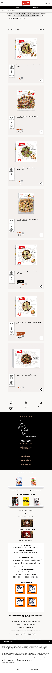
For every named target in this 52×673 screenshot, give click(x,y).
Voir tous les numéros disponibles (25, 510)
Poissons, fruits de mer (35, 560)
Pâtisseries (36, 563)
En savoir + (26, 578)
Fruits (21, 563)
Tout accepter (34, 669)
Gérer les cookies (37, 657)
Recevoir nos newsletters (35, 490)
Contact (37, 622)
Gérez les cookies (24, 621)
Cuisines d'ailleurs (19, 560)
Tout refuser (17, 669)
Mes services (35, 7)
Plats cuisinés (26, 560)
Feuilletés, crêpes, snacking (36, 559)
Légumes (22, 562)
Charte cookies (32, 621)
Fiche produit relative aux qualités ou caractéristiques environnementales (26, 625)
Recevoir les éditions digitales (17, 490)
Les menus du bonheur (33, 566)
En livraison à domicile (17, 547)
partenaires (33, 646)
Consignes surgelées (23, 552)
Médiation (38, 621)
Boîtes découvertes (18, 566)
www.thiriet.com (24, 646)
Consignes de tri (24, 622)
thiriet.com (11, 619)
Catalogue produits (16, 621)
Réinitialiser (41, 29)
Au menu (15, 571)
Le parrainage (35, 547)
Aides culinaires (16, 563)
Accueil (9, 18)
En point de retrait (27, 547)
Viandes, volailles (15, 562)
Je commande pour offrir (25, 554)
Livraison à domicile (33, 552)
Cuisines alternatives (27, 565)
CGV (34, 619)
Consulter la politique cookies (8, 662)
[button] (46, 3)
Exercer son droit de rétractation (26, 627)
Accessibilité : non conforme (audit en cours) (26, 624)
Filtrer (17, 29)
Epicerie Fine (35, 565)
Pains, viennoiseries (18, 565)
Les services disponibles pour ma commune (23, 619)
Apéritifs (20, 559)
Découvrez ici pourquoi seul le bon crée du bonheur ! (26, 440)
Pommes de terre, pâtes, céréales (32, 562)
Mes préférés (16, 7)
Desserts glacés (30, 563)
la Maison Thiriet (26, 417)
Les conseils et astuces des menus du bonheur (28, 571)
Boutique (25, 566)
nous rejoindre (26, 464)
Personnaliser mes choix (26, 666)
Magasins (16, 552)
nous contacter (26, 460)
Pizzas (13, 560)
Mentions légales (39, 619)
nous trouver (25, 456)
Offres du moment (14, 559)
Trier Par (10, 29)
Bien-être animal (16, 622)
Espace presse (32, 622)
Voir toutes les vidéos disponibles (25, 540)
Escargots (22, 18)
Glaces (24, 563)
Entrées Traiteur (15, 18)
